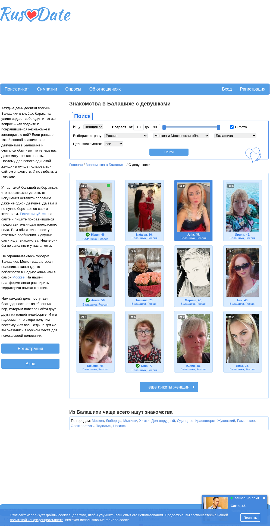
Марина (190, 300)
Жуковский (226, 421)
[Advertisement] (119, 41)
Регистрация (252, 89)
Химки (144, 421)
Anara (95, 300)
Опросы (73, 89)
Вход (227, 89)
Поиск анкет (17, 89)
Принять (250, 517)
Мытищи (130, 421)
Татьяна (141, 300)
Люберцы (113, 421)
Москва (98, 421)
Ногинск (119, 426)
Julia (190, 234)
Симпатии (47, 89)
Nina (144, 365)
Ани (239, 300)
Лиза (239, 365)
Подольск (103, 426)
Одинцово (185, 421)
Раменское (246, 421)
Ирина (239, 234)
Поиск (82, 116)
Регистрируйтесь (33, 214)
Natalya (141, 234)
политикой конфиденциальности (36, 520)
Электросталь (82, 426)
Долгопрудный (163, 421)
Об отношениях (105, 89)
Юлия (95, 234)
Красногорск (205, 421)
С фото (238, 127)
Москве (18, 277)
